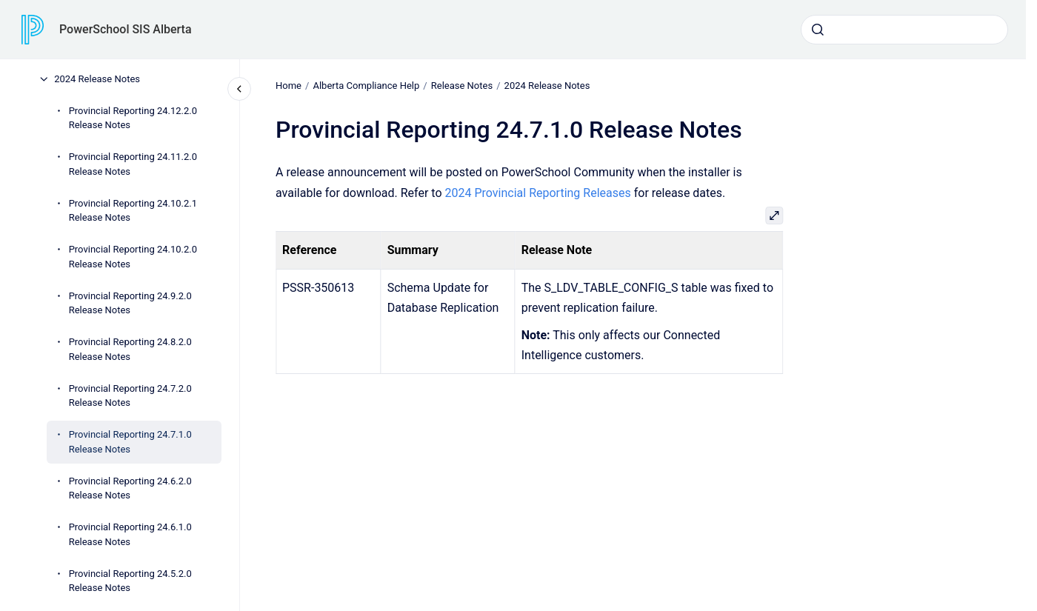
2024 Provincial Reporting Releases (537, 192)
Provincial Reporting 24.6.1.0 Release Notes (130, 534)
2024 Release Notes (97, 78)
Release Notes (461, 85)
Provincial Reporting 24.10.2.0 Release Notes (133, 257)
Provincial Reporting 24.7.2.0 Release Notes (130, 396)
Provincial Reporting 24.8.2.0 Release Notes (130, 349)
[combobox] (904, 30)
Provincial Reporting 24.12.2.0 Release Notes (133, 118)
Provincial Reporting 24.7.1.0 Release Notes (130, 442)
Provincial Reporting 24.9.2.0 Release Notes (130, 303)
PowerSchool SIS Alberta (125, 29)
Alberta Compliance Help (366, 85)
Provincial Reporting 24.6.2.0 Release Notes (130, 488)
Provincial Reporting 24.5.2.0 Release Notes (130, 581)
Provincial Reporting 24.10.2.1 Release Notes (133, 211)
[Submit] (818, 29)
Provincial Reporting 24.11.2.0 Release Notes (133, 164)
